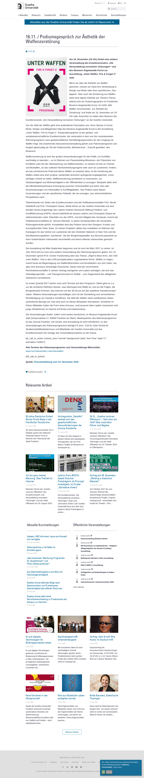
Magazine (100, 3)
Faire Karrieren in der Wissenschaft (37, 697)
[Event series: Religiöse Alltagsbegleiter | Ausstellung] (91, 543)
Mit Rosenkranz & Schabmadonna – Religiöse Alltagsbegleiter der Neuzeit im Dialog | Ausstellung (99, 548)
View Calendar (78, 587)
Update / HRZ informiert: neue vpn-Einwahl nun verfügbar (47, 538)
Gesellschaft (50, 15)
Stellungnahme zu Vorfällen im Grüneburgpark (41, 549)
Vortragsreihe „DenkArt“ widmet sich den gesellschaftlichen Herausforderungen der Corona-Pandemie (70, 422)
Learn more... (118, 767)
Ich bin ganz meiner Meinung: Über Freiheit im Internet (39, 478)
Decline (109, 772)
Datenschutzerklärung (85, 771)
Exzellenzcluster (35, 371)
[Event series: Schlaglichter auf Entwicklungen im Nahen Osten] (92, 569)
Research (36, 15)
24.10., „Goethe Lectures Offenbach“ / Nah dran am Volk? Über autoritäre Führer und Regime (103, 421)
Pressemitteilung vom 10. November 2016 (56, 362)
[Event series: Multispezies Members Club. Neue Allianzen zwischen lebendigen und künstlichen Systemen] (92, 555)
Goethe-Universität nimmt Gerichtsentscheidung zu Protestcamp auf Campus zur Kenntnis (47, 599)
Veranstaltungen (118, 15)
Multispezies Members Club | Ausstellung (97, 558)
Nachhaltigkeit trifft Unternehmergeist (68, 638)
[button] (72, 732)
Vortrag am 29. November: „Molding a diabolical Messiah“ (103, 478)
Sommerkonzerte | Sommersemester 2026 (97, 582)
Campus (74, 15)
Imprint (73, 771)
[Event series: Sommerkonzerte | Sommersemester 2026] (92, 579)
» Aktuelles (23, 15)
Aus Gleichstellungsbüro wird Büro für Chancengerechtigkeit (45, 573)
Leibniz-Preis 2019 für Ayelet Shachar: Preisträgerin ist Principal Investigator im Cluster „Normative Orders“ (71, 481)
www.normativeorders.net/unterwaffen (45, 351)
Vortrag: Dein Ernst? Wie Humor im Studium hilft (102, 638)
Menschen (87, 15)
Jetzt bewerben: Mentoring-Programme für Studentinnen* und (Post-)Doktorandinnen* (46, 560)
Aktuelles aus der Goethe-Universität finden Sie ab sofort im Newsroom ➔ (72, 22)
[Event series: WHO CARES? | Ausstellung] (92, 562)
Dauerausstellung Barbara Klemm (94, 539)
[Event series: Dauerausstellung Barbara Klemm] (91, 536)
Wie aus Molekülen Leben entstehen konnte (71, 697)
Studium (63, 15)
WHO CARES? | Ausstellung (92, 565)
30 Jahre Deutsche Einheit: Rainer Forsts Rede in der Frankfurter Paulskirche (39, 419)
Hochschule (101, 15)
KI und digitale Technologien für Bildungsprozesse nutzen (38, 639)
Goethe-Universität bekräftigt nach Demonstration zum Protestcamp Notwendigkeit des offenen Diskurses (44, 585)
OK (103, 772)
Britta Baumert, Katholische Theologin (104, 697)
